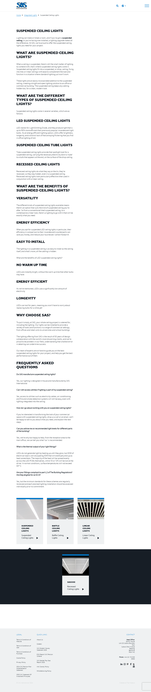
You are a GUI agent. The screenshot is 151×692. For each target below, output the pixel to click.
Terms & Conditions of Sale (23, 646)
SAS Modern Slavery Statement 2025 (43, 649)
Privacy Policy (21, 662)
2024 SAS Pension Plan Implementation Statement (23, 668)
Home (18, 15)
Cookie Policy (20, 658)
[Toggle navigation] (147, 6)
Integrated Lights (30, 15)
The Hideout (131, 683)
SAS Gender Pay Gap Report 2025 (44, 661)
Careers (39, 644)
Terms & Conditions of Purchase (23, 653)
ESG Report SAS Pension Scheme (45, 655)
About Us (40, 640)
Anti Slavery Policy (43, 667)
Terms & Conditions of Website (23, 640)
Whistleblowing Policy (44, 671)
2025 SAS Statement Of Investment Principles (23, 675)
